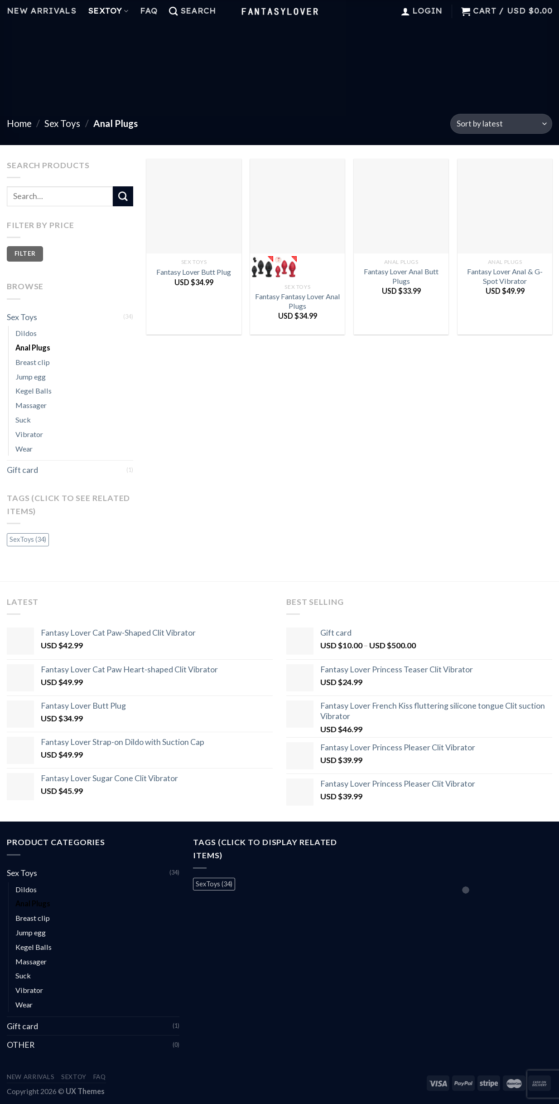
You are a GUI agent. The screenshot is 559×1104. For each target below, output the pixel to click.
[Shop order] (501, 124)
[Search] (192, 11)
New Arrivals (41, 10)
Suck (23, 419)
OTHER (20, 1045)
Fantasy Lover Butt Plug (193, 271)
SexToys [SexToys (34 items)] (28, 539)
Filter (24, 253)
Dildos (26, 333)
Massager (31, 405)
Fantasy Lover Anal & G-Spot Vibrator (505, 276)
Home (19, 123)
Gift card (22, 470)
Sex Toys (62, 123)
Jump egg (30, 376)
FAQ (148, 10)
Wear (24, 448)
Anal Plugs (32, 347)
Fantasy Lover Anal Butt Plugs (401, 276)
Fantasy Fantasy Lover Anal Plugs (297, 301)
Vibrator (29, 434)
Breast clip (32, 362)
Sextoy (108, 10)
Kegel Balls (33, 390)
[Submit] (123, 196)
